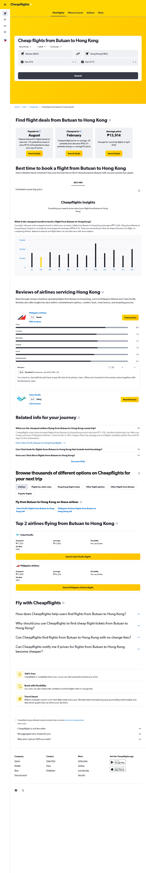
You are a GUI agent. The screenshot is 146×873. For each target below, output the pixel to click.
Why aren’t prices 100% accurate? (79, 739)
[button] (5, 4)
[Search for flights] (5, 13)
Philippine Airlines (37, 313)
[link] (34, 153)
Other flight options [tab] (95, 487)
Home (16, 107)
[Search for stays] (5, 20)
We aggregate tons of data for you (79, 734)
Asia (24, 107)
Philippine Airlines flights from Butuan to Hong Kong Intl (77, 510)
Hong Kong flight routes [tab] (69, 487)
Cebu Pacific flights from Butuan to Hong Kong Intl (35, 510)
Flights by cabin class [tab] (41, 487)
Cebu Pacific (35, 395)
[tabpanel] (78, 251)
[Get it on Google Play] (118, 762)
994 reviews (35, 321)
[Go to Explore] (5, 32)
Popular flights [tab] (25, 493)
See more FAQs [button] (78, 461)
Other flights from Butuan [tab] (123, 487)
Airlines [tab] (21, 487)
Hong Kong (33, 107)
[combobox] (56, 46)
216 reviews (35, 403)
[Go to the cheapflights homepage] (21, 4)
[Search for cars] (5, 26)
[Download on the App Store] (118, 769)
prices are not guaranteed (74, 720)
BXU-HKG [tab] (78, 182)
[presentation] (110, 120)
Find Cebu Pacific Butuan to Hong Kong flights (41, 442)
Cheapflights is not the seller (79, 728)
